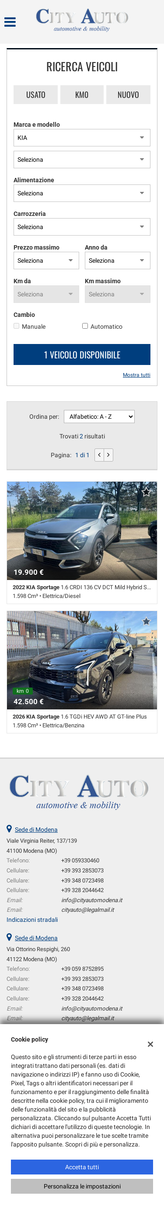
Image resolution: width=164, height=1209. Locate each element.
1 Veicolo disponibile (82, 354)
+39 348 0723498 (82, 880)
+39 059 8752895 (82, 969)
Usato (35, 94)
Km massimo (103, 281)
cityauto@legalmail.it (87, 910)
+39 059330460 (80, 860)
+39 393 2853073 (82, 870)
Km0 (81, 94)
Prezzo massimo (36, 247)
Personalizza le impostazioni (82, 1186)
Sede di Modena (36, 829)
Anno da (96, 247)
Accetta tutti (82, 1167)
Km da (22, 281)
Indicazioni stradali (32, 919)
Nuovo (128, 94)
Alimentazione (34, 180)
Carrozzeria (30, 213)
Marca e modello (37, 124)
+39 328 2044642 (82, 890)
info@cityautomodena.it (91, 900)
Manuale (34, 326)
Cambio (24, 314)
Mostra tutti (136, 375)
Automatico (106, 326)
